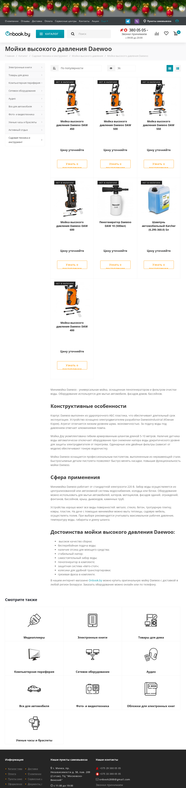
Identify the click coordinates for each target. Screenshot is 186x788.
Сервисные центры (66, 21)
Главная (9, 56)
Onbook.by (95, 532)
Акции (95, 21)
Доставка (37, 21)
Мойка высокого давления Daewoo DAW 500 (115, 125)
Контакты (84, 21)
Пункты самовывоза (159, 21)
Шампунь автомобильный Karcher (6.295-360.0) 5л (159, 209)
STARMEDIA (174, 778)
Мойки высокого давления (87, 56)
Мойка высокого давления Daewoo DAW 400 (72, 294)
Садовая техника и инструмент (50, 56)
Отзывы (25, 21)
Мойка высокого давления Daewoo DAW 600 (72, 209)
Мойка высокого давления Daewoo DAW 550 (158, 125)
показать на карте (64, 743)
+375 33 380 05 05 (110, 726)
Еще (104, 21)
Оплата (49, 21)
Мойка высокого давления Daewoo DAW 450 (72, 125)
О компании (12, 21)
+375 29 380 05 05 (110, 720)
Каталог (23, 56)
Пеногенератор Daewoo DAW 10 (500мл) (115, 208)
